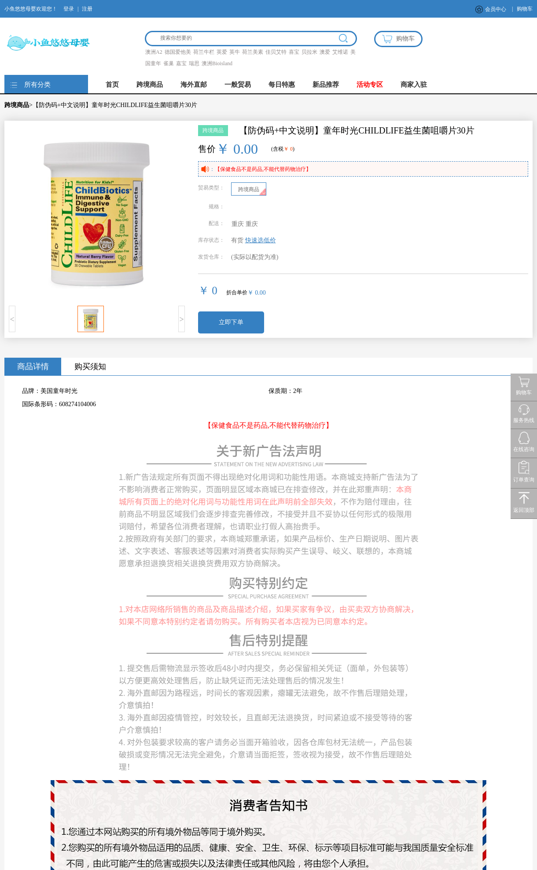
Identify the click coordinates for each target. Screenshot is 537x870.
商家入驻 (414, 84)
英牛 (234, 52)
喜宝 (294, 52)
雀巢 (168, 63)
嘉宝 (181, 63)
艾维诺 (340, 52)
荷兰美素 (252, 52)
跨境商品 (149, 84)
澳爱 (325, 52)
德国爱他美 (178, 52)
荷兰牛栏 (203, 52)
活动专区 (370, 84)
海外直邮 (193, 84)
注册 (87, 9)
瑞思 (194, 63)
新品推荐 (326, 84)
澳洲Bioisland (217, 63)
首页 (112, 84)
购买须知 (90, 366)
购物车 (525, 9)
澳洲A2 (153, 52)
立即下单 (231, 322)
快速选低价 (260, 240)
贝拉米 (309, 52)
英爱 (222, 52)
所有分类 (37, 84)
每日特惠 (281, 84)
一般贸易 (237, 84)
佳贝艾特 (276, 52)
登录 (68, 9)
